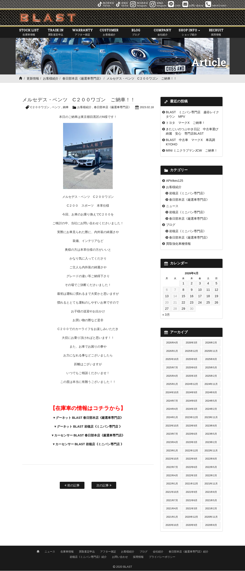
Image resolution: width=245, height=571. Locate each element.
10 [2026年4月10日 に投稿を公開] (200, 290)
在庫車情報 (67, 551)
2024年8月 (211, 392)
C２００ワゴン (39, 107)
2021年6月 (191, 500)
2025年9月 (191, 359)
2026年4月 (172, 343)
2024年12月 (191, 384)
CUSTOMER (109, 32)
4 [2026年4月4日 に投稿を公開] (208, 284)
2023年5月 (211, 434)
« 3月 (166, 315)
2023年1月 (172, 450)
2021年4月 (172, 509)
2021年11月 (211, 484)
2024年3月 (191, 409)
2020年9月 (191, 525)
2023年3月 (191, 442)
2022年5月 (211, 467)
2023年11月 (211, 417)
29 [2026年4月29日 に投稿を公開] (183, 309)
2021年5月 (211, 500)
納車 (65, 107)
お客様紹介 (50, 79)
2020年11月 (211, 517)
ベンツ (56, 107)
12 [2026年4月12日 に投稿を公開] (216, 290)
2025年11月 (211, 351)
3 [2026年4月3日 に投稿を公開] (200, 284)
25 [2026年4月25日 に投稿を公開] (208, 302)
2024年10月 (172, 392)
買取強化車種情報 (178, 244)
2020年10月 (172, 525)
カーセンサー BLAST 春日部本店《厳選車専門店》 (89, 435)
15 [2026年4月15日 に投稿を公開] (183, 296)
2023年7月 (172, 434)
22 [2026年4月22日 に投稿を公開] (183, 302)
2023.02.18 (147, 107)
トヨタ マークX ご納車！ (185, 123)
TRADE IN (55, 32)
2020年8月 (211, 525)
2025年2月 (211, 376)
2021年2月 (211, 509)
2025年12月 (191, 351)
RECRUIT (216, 32)
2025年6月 (191, 368)
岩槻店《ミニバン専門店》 (187, 193)
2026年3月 (191, 343)
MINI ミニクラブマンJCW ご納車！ (191, 151)
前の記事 (72, 486)
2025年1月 (172, 384)
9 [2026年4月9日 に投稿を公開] (192, 290)
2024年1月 (172, 417)
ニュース (172, 206)
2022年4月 (172, 475)
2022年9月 (191, 459)
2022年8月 (211, 459)
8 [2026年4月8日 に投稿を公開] (183, 290)
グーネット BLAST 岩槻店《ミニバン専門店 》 (89, 426)
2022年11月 (211, 450)
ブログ (170, 225)
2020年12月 (191, 517)
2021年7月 (172, 500)
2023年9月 (191, 426)
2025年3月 (191, 376)
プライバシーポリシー (162, 557)
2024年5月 (211, 401)
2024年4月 (172, 409)
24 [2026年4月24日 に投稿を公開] (200, 302)
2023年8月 (211, 426)
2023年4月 (172, 442)
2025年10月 (172, 359)
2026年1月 (172, 351)
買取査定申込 (87, 551)
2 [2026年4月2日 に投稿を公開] (192, 284)
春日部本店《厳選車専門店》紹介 (188, 551)
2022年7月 (172, 467)
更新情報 (33, 79)
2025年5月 (211, 368)
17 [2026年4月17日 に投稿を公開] (200, 296)
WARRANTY (82, 32)
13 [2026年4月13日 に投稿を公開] (166, 296)
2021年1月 (172, 517)
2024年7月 (172, 401)
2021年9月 (191, 492)
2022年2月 (211, 475)
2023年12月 (191, 417)
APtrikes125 (174, 181)
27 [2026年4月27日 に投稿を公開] (166, 309)
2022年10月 (172, 459)
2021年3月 (191, 509)
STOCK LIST (29, 32)
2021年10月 (172, 492)
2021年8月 (211, 492)
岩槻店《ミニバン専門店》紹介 (88, 557)
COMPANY (162, 32)
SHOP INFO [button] (189, 32)
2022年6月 (191, 467)
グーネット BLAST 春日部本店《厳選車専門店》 (89, 418)
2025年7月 (172, 368)
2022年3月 (191, 475)
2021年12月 (191, 484)
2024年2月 (211, 409)
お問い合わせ (120, 557)
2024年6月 (191, 401)
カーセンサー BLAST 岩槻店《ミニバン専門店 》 (89, 444)
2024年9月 (191, 392)
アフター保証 (108, 551)
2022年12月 (191, 450)
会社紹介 (158, 551)
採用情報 (138, 557)
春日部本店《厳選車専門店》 (82, 79)
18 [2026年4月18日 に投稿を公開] (208, 296)
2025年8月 (211, 359)
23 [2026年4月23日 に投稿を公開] (191, 302)
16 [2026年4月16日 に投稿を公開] (191, 296)
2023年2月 (211, 442)
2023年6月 (191, 434)
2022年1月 (172, 484)
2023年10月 (172, 426)
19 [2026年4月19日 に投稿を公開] (216, 296)
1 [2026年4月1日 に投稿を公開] (183, 284)
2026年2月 (211, 343)
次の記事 (103, 486)
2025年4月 (172, 376)
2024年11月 (211, 384)
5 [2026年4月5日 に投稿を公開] (216, 284)
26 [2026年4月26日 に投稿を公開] (216, 302)
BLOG (136, 32)
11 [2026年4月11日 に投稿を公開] (208, 290)
